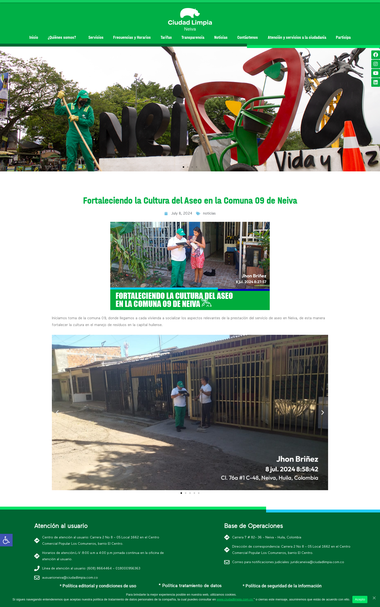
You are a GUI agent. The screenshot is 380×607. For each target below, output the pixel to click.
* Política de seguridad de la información (282, 585)
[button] (183, 167)
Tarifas (166, 37)
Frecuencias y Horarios (132, 37)
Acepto (360, 599)
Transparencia (193, 37)
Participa (343, 37)
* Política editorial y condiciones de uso (98, 585)
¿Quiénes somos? (63, 37)
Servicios (95, 37)
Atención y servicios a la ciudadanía (297, 37)
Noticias (221, 37)
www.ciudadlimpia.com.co (235, 599)
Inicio (33, 37)
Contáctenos (247, 37)
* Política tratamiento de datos (190, 586)
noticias (209, 213)
